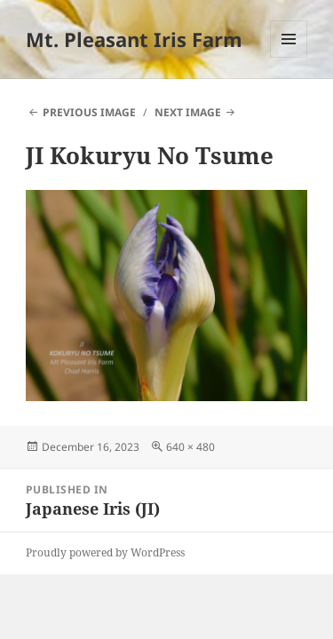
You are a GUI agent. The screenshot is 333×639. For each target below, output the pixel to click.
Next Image (188, 112)
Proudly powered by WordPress (105, 552)
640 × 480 (190, 446)
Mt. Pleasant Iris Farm (134, 39)
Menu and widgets (289, 57)
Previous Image (89, 112)
